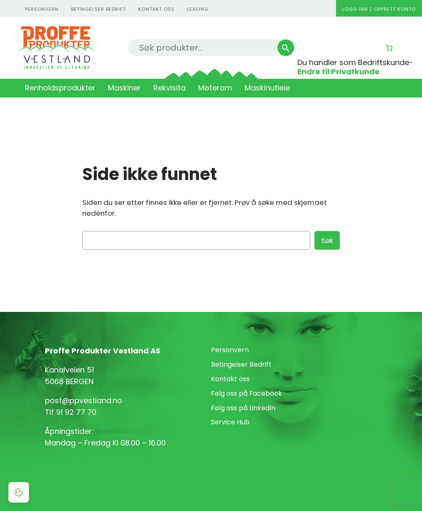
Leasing (198, 9)
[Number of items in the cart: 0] (389, 48)
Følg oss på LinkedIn (243, 408)
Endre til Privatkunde (338, 71)
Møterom (215, 88)
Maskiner (124, 88)
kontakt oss (156, 9)
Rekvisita (169, 88)
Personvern (230, 350)
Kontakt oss (230, 379)
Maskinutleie (267, 88)
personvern (42, 9)
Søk (327, 241)
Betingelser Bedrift (98, 9)
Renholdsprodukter (60, 88)
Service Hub (230, 422)
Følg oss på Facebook (246, 393)
